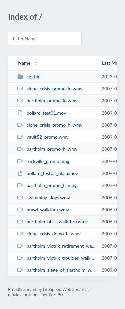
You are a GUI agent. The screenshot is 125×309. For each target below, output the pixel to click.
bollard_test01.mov (41, 113)
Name (24, 63)
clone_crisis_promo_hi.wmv (49, 125)
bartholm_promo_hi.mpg (47, 185)
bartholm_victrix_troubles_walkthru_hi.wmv (56, 258)
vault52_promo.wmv (43, 137)
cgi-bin (28, 76)
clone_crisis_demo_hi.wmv (49, 233)
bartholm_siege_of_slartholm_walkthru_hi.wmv (56, 270)
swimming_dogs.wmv (43, 197)
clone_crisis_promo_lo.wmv (49, 88)
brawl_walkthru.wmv (43, 209)
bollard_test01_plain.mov (47, 173)
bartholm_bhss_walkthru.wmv (52, 221)
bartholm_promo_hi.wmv (47, 149)
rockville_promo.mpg (43, 161)
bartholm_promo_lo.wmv (47, 100)
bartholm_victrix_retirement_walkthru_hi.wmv (56, 246)
